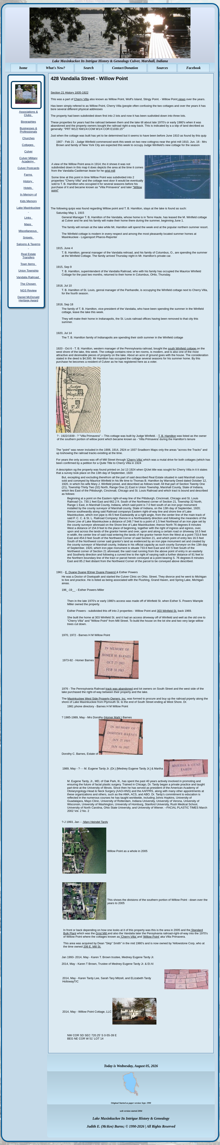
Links (28, 217)
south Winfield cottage (182, 348)
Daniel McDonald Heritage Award (28, 298)
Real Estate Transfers (28, 255)
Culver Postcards (28, 168)
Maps (28, 224)
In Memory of (28, 194)
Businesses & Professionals (28, 130)
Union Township (28, 270)
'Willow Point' (151, 936)
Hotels (28, 188)
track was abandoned (119, 688)
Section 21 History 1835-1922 (69, 92)
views (181, 99)
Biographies (28, 121)
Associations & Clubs (28, 113)
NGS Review (28, 290)
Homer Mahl (112, 717)
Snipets (28, 237)
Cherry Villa (81, 99)
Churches (28, 138)
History (28, 181)
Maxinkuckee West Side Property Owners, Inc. (96, 698)
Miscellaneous (28, 231)
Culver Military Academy (28, 159)
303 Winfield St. (167, 610)
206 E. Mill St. (92, 946)
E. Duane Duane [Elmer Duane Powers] (90, 572)
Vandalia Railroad (28, 277)
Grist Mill (102, 933)
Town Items (28, 264)
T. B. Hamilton (167, 435)
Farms (28, 174)
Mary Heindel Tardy (95, 822)
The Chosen (28, 283)
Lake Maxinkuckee (28, 209)
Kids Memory (28, 201)
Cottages (28, 144)
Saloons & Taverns (28, 245)
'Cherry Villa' (134, 459)
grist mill (110, 170)
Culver (28, 151)
